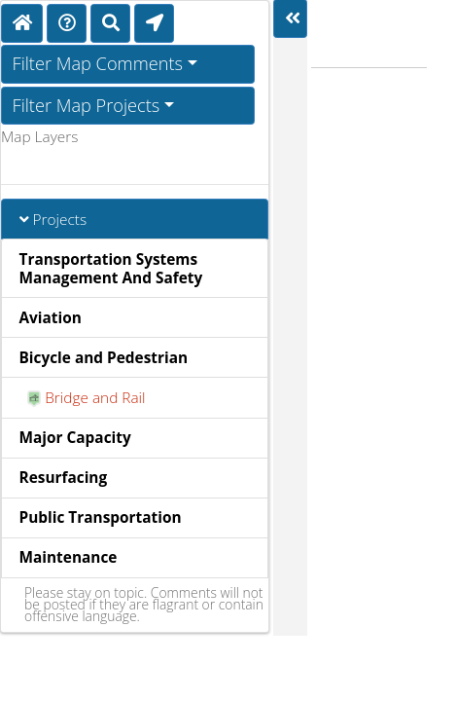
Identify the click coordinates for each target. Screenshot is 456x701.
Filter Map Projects (86, 105)
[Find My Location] (154, 23)
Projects (53, 219)
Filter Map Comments (98, 63)
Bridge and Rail (86, 397)
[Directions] (67, 23)
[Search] (110, 23)
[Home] (22, 23)
